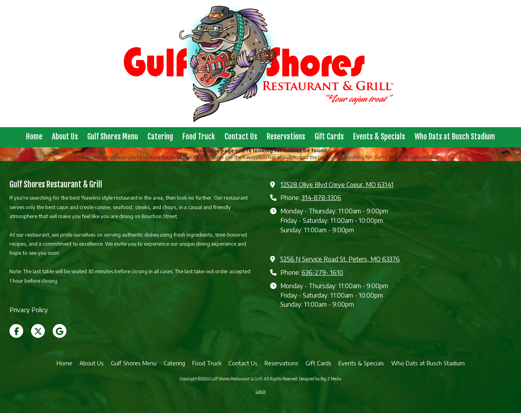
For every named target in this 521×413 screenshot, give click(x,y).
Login (261, 391)
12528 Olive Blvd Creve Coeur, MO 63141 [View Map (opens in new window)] (337, 184)
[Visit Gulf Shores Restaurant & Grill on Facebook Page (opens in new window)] (16, 331)
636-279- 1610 (322, 272)
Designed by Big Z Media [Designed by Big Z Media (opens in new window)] (320, 378)
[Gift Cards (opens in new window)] (329, 137)
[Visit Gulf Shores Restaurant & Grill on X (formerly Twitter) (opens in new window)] (38, 331)
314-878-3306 (321, 197)
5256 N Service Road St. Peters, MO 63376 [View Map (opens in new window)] (340, 259)
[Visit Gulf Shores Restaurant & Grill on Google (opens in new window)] (59, 331)
